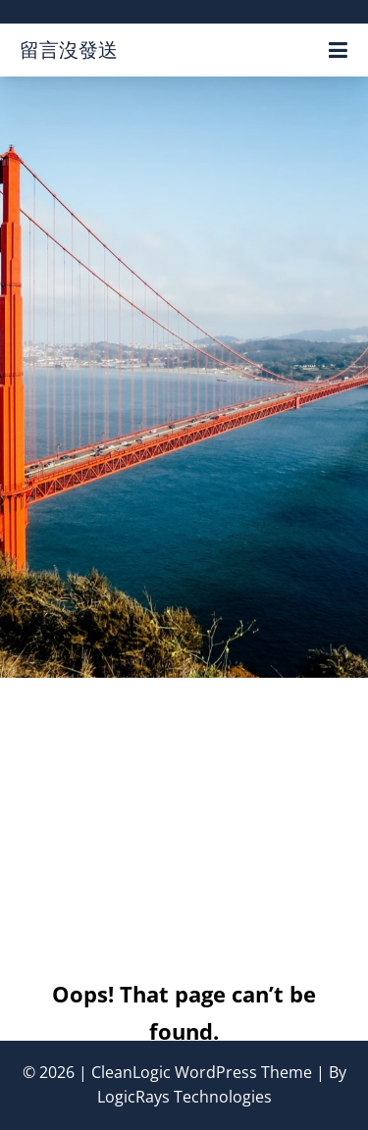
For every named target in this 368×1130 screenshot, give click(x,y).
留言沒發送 (69, 49)
